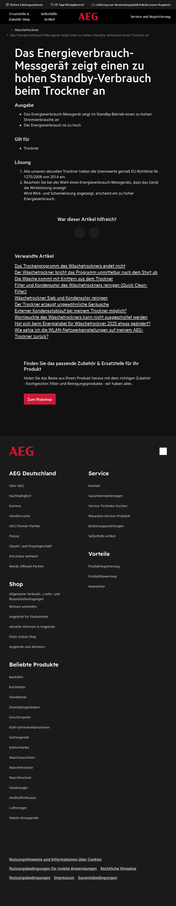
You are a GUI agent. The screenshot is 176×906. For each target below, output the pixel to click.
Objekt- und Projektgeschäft (30, 546)
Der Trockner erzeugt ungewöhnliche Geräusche (62, 304)
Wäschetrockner (21, 767)
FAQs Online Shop (22, 636)
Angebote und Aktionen (27, 646)
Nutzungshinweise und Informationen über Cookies (55, 859)
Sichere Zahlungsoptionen (24, 4)
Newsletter (96, 586)
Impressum (64, 877)
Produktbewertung (102, 576)
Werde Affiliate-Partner (26, 566)
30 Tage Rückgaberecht (67, 4)
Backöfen (16, 677)
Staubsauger (18, 787)
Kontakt (94, 485)
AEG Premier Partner (24, 526)
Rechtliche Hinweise (118, 868)
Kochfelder (17, 687)
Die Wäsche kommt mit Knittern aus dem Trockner (64, 278)
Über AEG (16, 485)
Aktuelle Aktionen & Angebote (32, 626)
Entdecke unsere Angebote (151, 4)
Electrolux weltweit (23, 556)
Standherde (18, 697)
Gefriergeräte (19, 737)
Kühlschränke (19, 747)
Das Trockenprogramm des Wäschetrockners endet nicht (70, 265)
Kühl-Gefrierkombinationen (29, 727)
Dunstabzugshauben (24, 707)
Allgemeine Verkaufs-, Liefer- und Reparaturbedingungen (34, 596)
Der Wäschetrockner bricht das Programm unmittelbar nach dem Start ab (86, 272)
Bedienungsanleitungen (106, 526)
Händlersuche (19, 515)
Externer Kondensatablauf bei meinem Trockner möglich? (70, 310)
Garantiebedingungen (97, 877)
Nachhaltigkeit (20, 495)
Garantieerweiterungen (105, 495)
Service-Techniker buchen (107, 505)
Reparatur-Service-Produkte (109, 515)
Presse (14, 536)
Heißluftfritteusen (22, 797)
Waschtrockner (20, 777)
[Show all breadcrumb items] (7, 29)
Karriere (15, 505)
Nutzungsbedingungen (29, 877)
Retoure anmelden (23, 606)
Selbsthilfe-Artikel (102, 536)
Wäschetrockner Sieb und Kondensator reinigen (61, 297)
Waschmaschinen (22, 757)
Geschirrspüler (20, 717)
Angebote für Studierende (28, 616)
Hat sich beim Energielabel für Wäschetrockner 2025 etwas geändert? (82, 323)
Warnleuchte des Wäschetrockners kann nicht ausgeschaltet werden (81, 317)
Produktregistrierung (103, 566)
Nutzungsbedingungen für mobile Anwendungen (53, 868)
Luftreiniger (18, 807)
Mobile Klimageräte (23, 817)
